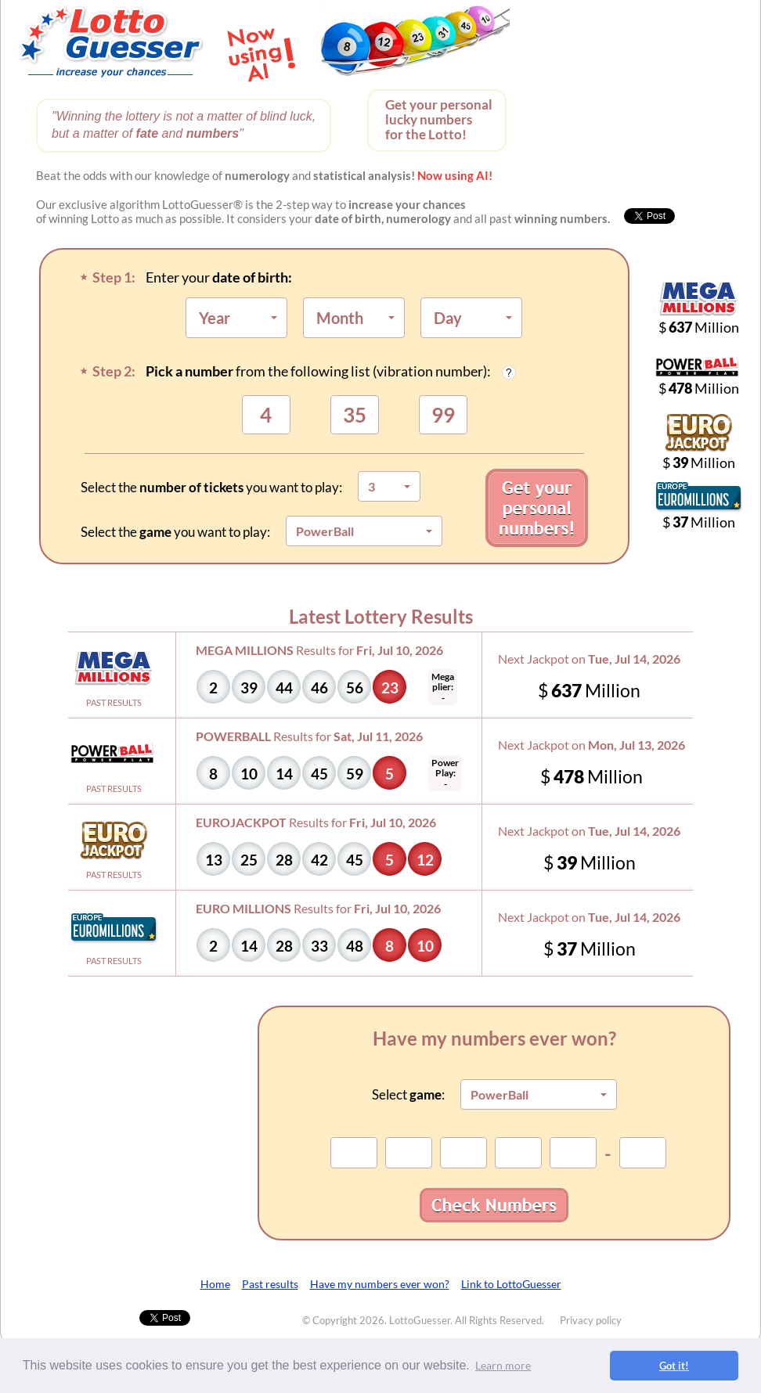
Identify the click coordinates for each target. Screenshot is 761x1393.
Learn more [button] (503, 1365)
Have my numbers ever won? (379, 1283)
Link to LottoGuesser (511, 1283)
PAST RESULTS (114, 702)
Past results (270, 1283)
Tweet (153, 1316)
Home (215, 1283)
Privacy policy (591, 1320)
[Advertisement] (655, 102)
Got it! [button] (674, 1365)
